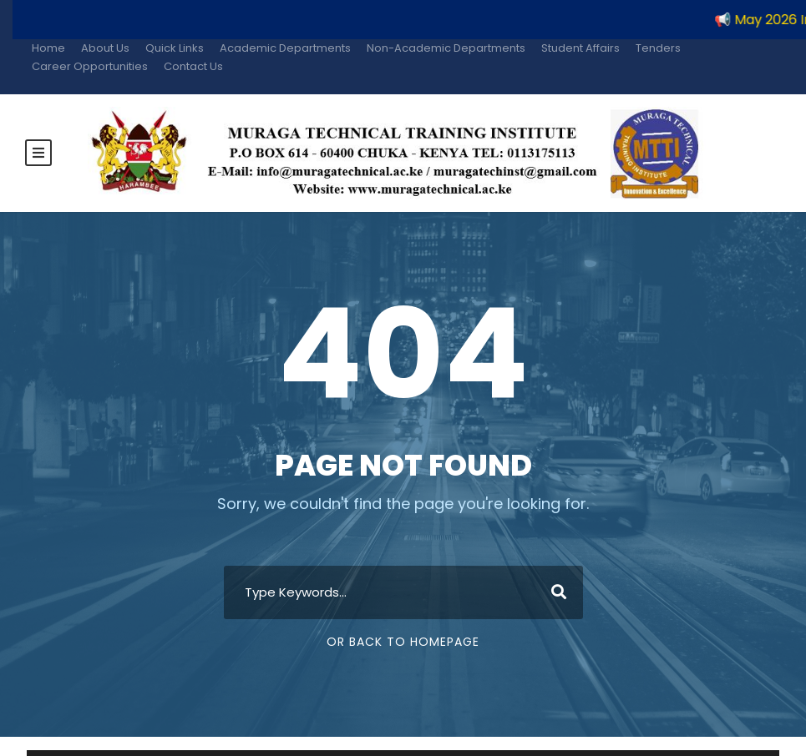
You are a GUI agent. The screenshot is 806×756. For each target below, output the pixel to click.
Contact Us (193, 66)
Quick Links (174, 48)
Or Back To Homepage (403, 639)
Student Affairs (580, 48)
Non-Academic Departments (446, 48)
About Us (105, 48)
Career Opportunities (90, 66)
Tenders (658, 48)
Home (48, 48)
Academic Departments (285, 48)
